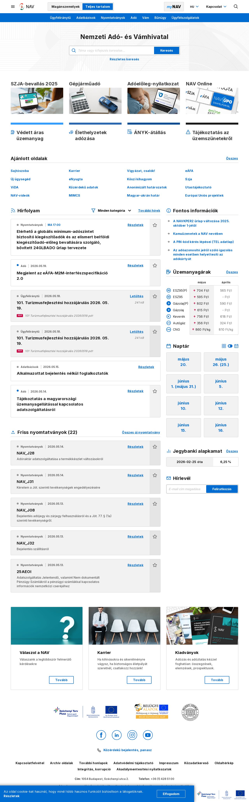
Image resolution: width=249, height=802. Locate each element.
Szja (188, 179)
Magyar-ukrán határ (143, 195)
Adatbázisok (86, 18)
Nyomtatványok (113, 18)
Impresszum (168, 763)
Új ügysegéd (21, 179)
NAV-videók (20, 195)
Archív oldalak (61, 763)
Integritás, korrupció (94, 769)
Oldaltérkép (224, 763)
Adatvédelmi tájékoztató (133, 763)
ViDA (14, 187)
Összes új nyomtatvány (141, 432)
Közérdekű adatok (83, 187)
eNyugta (76, 179)
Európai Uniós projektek (204, 195)
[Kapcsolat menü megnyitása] (217, 6)
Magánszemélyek (66, 7)
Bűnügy (160, 18)
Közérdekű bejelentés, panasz (127, 750)
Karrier (74, 171)
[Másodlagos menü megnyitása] (13, 6)
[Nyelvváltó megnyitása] (195, 6)
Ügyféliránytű (60, 18)
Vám (145, 18)
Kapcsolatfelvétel (30, 763)
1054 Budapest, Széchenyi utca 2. (105, 778)
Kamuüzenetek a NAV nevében (198, 234)
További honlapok (93, 763)
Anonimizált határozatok (147, 187)
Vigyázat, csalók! (141, 171)
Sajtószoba (20, 171)
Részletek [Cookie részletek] (11, 796)
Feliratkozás (221, 489)
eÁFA (189, 171)
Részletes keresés (124, 59)
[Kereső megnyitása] (236, 6)
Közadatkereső (196, 763)
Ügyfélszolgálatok (185, 18)
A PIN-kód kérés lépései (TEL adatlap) (203, 242)
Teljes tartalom (97, 7)
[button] (155, 237)
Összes (232, 158)
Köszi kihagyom (139, 179)
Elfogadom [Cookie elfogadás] (171, 794)
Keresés (166, 50)
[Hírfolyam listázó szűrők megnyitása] (111, 210)
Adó (134, 18)
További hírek (149, 210)
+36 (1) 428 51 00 (162, 778)
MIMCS (74, 195)
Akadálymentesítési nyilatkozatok (144, 769)
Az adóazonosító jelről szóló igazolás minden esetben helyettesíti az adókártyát (202, 254)
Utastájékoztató (198, 187)
